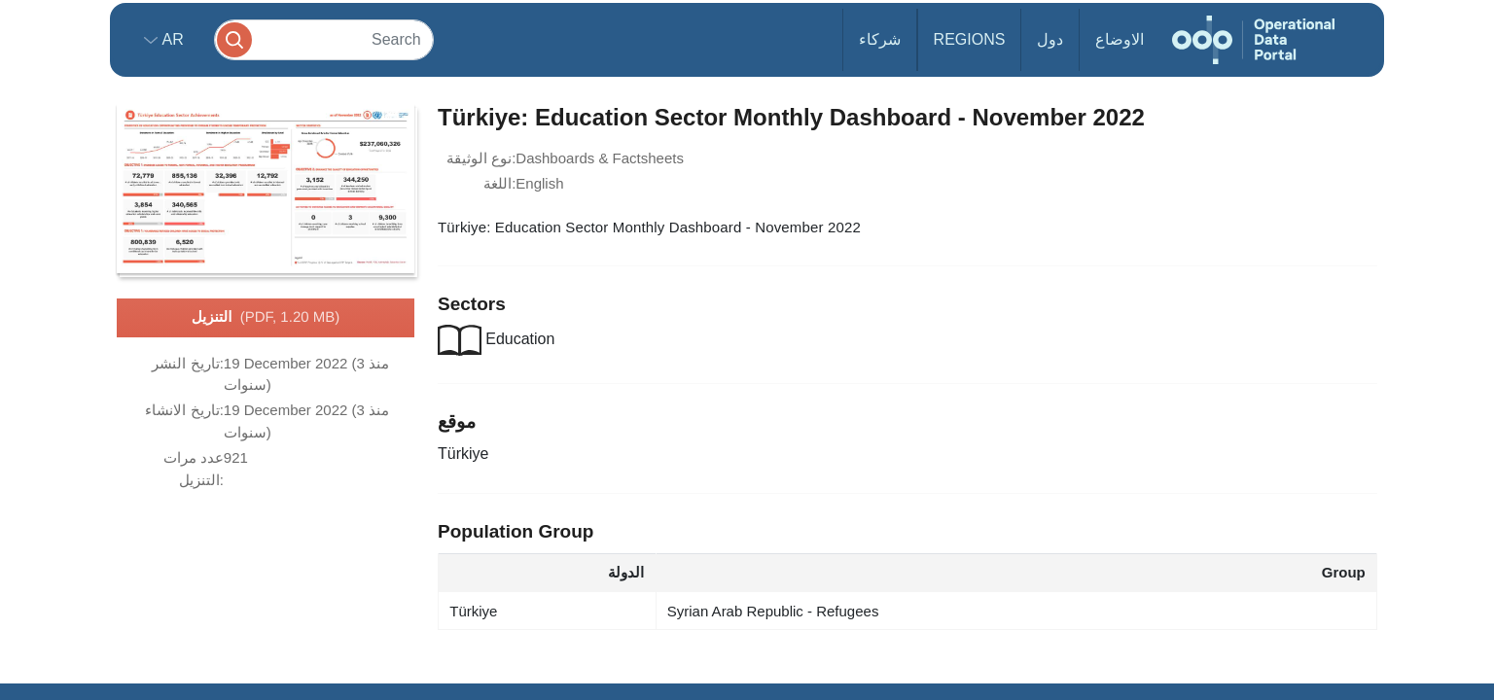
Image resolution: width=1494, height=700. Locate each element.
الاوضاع (1119, 39)
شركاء (880, 39)
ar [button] (171, 39)
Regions (970, 39)
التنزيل (265, 318)
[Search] (324, 39)
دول (1050, 39)
